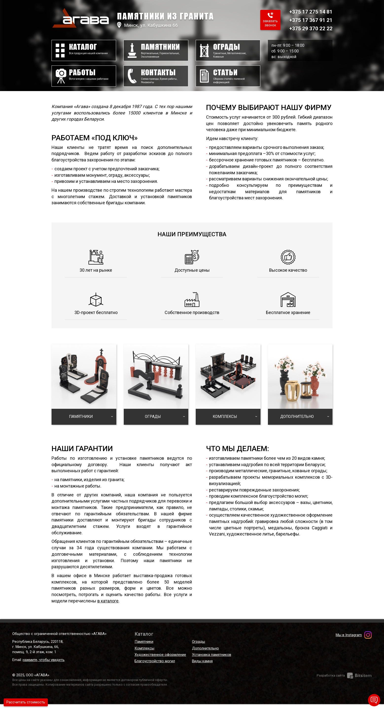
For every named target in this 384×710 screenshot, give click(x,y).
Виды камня (202, 667)
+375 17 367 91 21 (307, 19)
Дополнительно (205, 654)
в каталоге (108, 606)
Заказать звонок (262, 24)
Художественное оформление (160, 660)
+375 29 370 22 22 (307, 28)
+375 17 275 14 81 (307, 11)
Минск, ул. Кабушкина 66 (156, 25)
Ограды (198, 647)
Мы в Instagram (349, 641)
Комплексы (144, 654)
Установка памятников (211, 660)
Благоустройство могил (155, 667)
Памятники (144, 647)
